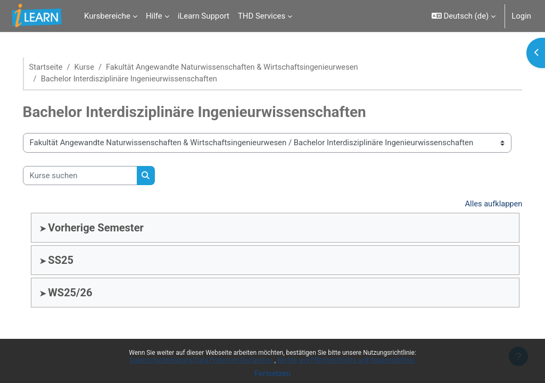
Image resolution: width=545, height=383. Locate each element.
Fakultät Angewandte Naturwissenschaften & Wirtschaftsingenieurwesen (250, 67)
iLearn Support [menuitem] (203, 16)
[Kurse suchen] (95, 176)
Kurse (100, 67)
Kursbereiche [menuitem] (107, 16)
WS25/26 (85, 293)
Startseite (61, 67)
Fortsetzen (272, 373)
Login (521, 16)
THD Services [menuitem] (261, 16)
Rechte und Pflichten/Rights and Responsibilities (346, 360)
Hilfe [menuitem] (154, 16)
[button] (463, 16)
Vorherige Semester (111, 228)
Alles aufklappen (478, 205)
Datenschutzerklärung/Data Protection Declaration (202, 360)
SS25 (76, 260)
